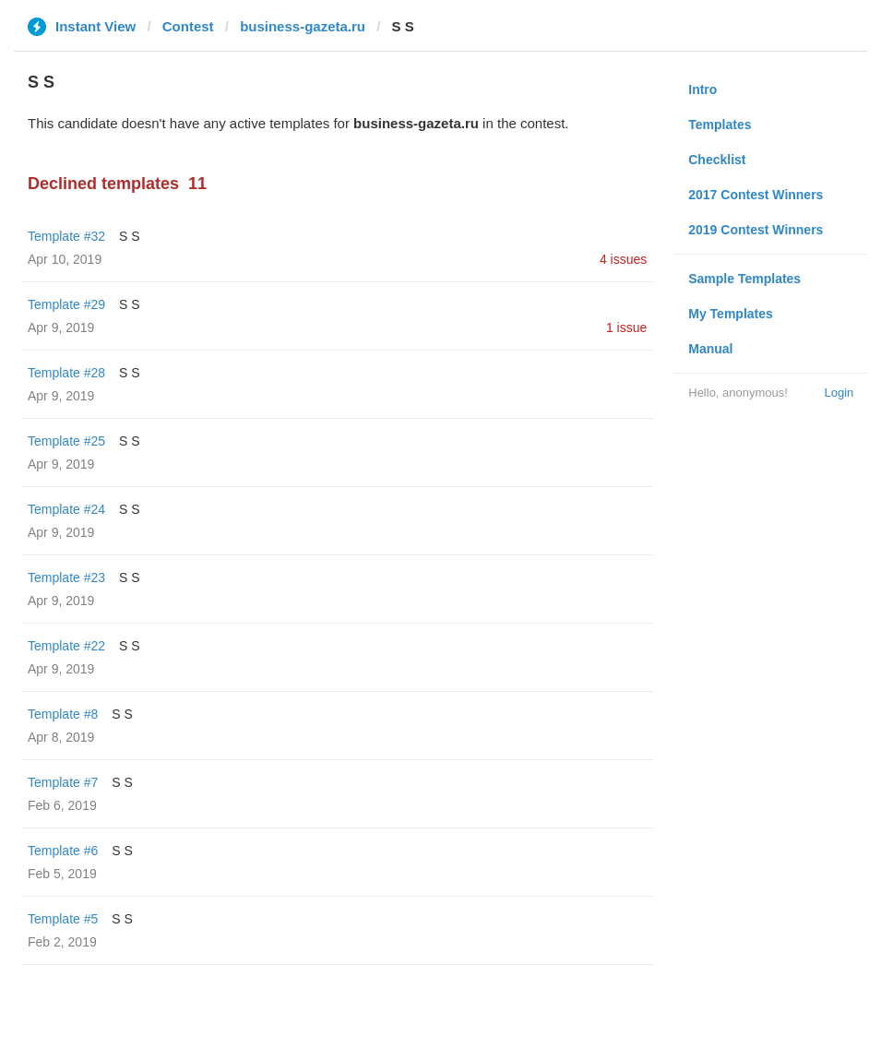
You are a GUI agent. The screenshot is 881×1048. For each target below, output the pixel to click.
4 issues (623, 259)
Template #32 (66, 236)
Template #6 (63, 850)
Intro (702, 89)
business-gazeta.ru (302, 26)
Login (838, 392)
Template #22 (66, 645)
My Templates (730, 313)
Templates (719, 124)
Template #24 (66, 509)
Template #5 (63, 918)
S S (129, 236)
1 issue (626, 327)
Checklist (716, 159)
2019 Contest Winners (755, 229)
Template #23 (66, 577)
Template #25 (66, 441)
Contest (188, 26)
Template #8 (63, 714)
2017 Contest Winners (755, 194)
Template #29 (66, 304)
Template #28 (66, 372)
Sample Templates (744, 278)
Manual (710, 348)
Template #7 (63, 782)
